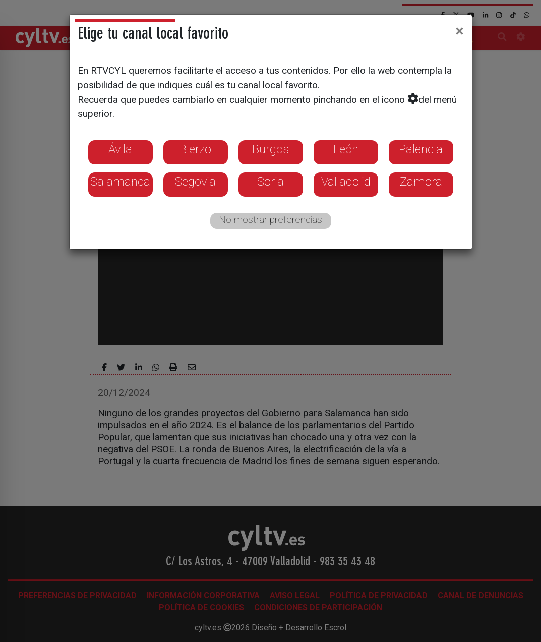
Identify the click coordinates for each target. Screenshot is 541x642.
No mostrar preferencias (270, 219)
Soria (270, 181)
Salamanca (120, 181)
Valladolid (346, 181)
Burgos (270, 149)
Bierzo (195, 149)
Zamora (421, 181)
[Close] (459, 31)
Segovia (195, 181)
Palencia (421, 149)
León (345, 149)
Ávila (120, 149)
